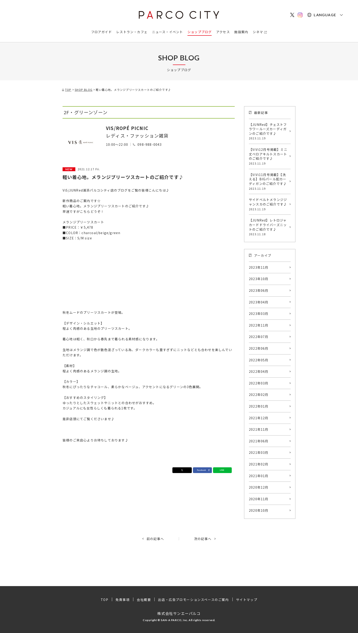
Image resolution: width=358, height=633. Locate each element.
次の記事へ (202, 538)
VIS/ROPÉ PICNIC (127, 128)
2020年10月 (258, 510)
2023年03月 (258, 313)
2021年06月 (258, 441)
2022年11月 (258, 325)
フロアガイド (101, 32)
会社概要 (144, 599)
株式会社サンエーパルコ (178, 613)
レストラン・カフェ (131, 32)
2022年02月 (258, 394)
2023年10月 (258, 278)
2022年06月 (258, 348)
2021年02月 (258, 464)
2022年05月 (258, 360)
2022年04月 (258, 371)
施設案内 (241, 32)
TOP (104, 599)
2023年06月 (258, 290)
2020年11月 (258, 499)
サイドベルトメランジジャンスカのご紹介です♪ (268, 204)
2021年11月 (258, 429)
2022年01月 (258, 406)
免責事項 (123, 599)
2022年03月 (258, 383)
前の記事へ (155, 538)
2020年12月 (258, 487)
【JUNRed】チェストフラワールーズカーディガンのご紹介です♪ (268, 131)
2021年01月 (258, 475)
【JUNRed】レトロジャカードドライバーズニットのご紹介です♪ (268, 227)
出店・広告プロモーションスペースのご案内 (193, 599)
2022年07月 (258, 336)
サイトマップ (247, 599)
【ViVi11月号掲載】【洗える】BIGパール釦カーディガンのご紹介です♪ (268, 181)
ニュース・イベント (167, 32)
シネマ (258, 32)
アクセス (223, 32)
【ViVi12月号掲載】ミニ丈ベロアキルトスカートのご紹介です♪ (268, 156)
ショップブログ (199, 32)
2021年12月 (258, 418)
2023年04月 (258, 302)
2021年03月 (258, 452)
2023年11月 (258, 267)
